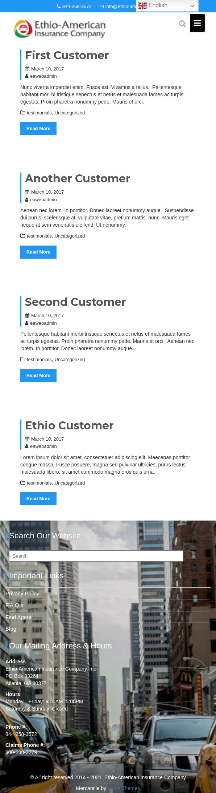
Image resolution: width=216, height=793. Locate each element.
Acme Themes (123, 788)
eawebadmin (41, 76)
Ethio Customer (69, 425)
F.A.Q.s (14, 605)
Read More (38, 128)
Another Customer (77, 178)
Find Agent (18, 617)
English (152, 5)
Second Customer (75, 302)
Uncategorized (69, 113)
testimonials (39, 113)
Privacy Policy (22, 593)
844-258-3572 (74, 6)
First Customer (67, 55)
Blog (10, 629)
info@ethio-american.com (129, 6)
